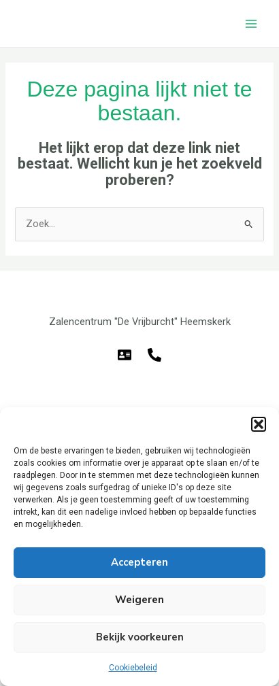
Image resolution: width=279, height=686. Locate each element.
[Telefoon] (154, 355)
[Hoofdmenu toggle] (251, 24)
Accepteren (139, 562)
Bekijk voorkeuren (140, 637)
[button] (258, 424)
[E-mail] (124, 355)
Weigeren (139, 599)
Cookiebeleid (133, 667)
